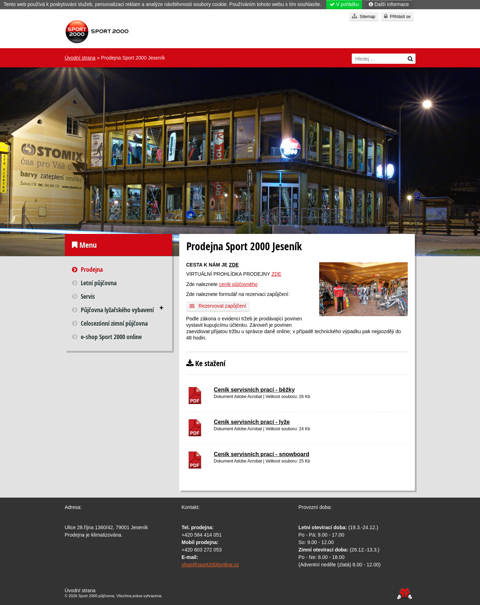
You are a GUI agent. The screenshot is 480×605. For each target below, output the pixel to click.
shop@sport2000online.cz (210, 564)
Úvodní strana (97, 31)
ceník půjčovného (238, 284)
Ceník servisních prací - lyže (252, 422)
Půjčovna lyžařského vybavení (117, 310)
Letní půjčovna (99, 283)
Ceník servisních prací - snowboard (261, 454)
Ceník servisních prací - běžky (254, 390)
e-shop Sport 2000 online (111, 336)
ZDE (234, 265)
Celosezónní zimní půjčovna (114, 323)
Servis (88, 296)
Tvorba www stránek (405, 593)
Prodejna (92, 269)
